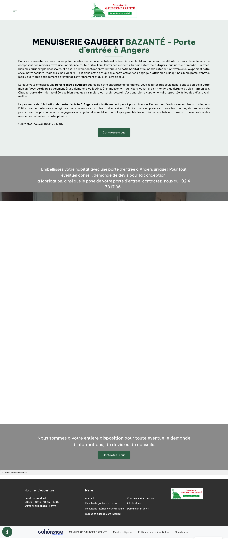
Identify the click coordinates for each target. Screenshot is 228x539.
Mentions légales (122, 532)
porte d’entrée (144, 65)
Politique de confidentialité (153, 532)
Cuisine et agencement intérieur (146, 498)
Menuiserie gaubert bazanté (102, 503)
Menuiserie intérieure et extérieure (99, 510)
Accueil (89, 498)
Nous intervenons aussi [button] (14, 472)
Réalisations (134, 509)
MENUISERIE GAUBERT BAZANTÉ (88, 532)
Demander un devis (138, 514)
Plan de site (181, 532)
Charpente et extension (141, 503)
